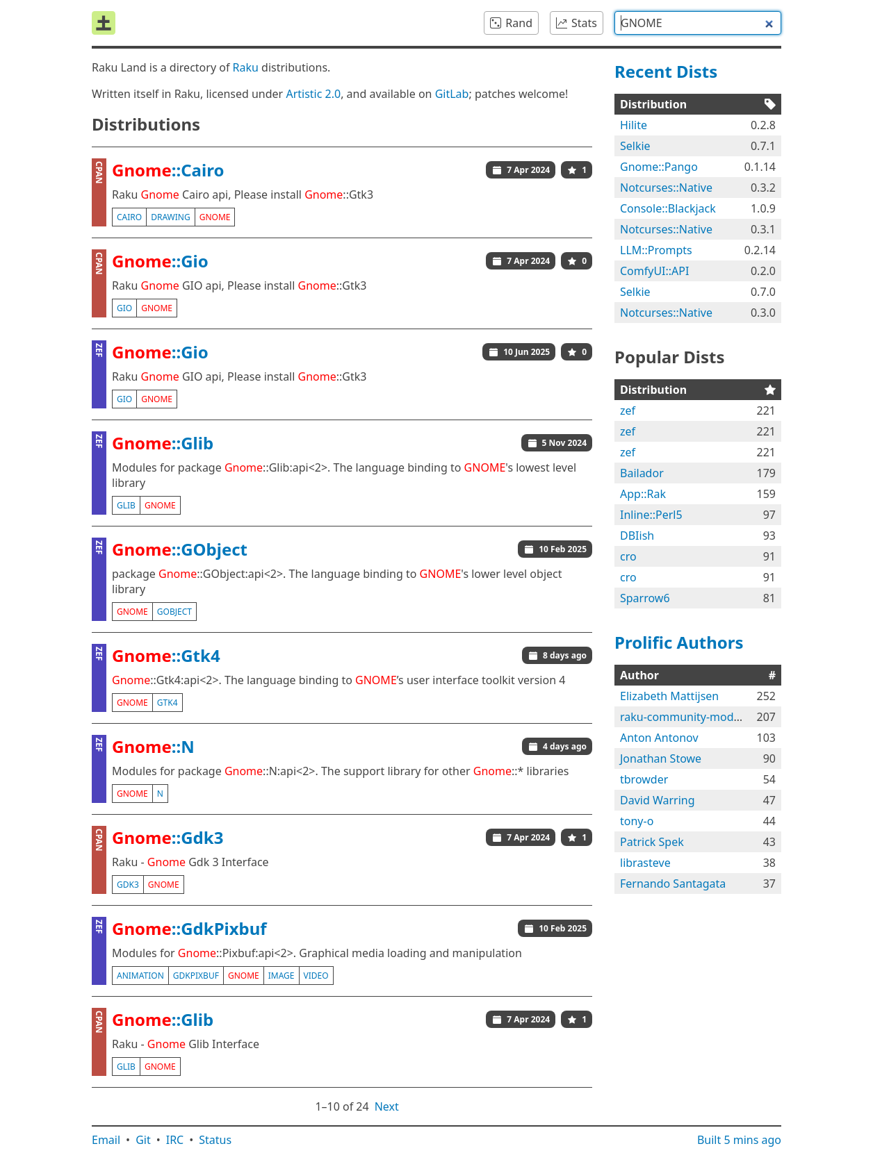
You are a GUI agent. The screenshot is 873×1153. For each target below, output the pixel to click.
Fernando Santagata (673, 883)
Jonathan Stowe (660, 758)
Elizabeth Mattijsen (669, 696)
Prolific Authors (679, 642)
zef (627, 410)
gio (124, 308)
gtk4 (167, 702)
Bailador (642, 473)
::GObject (179, 549)
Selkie (635, 146)
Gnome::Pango (659, 166)
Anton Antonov (659, 737)
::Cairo (168, 169)
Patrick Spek (652, 841)
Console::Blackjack (668, 208)
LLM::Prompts (656, 250)
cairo (129, 217)
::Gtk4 (166, 655)
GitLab (452, 93)
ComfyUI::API (654, 271)
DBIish (637, 535)
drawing (170, 217)
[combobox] (697, 23)
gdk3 (128, 884)
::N (153, 746)
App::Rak (643, 493)
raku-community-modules (687, 716)
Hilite (633, 125)
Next (387, 1106)
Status (215, 1139)
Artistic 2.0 (313, 93)
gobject (174, 611)
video (316, 975)
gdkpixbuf (196, 975)
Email (106, 1139)
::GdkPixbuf (189, 928)
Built (739, 1139)
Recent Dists (665, 71)
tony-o (636, 821)
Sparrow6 (645, 598)
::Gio (160, 260)
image (281, 975)
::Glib (162, 442)
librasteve (645, 862)
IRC (175, 1139)
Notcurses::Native (666, 187)
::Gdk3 (167, 837)
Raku (246, 67)
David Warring (657, 800)
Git (143, 1139)
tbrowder (644, 779)
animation (140, 975)
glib (126, 505)
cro (628, 556)
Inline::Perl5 (651, 514)
